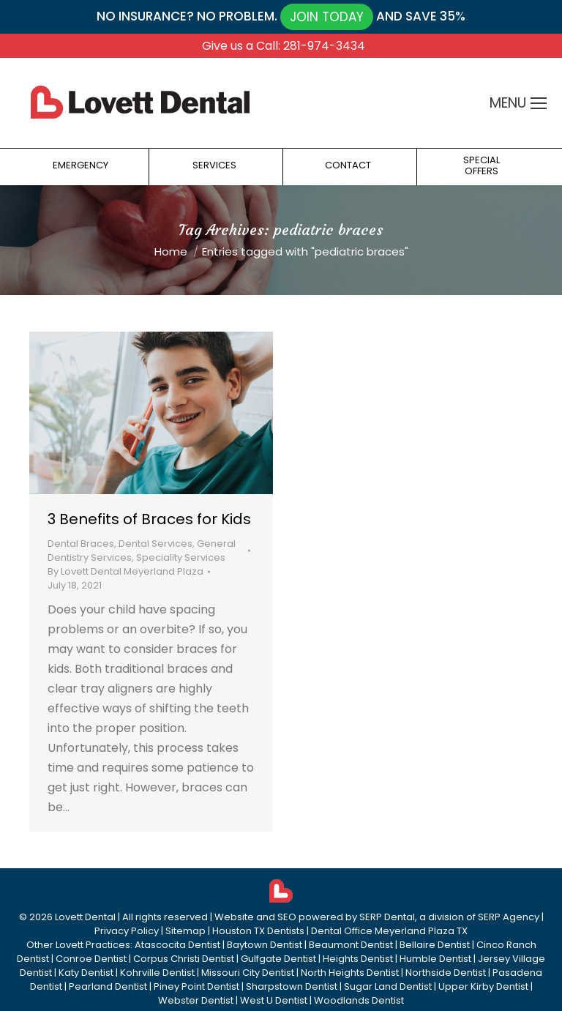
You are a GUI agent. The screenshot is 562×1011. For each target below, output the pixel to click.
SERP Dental (387, 917)
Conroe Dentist (91, 959)
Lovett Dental (85, 917)
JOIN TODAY (327, 17)
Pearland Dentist (108, 986)
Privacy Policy (126, 931)
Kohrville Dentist (157, 973)
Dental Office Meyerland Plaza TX (389, 931)
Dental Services (155, 544)
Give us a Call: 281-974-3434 (283, 45)
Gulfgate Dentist (278, 959)
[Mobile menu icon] (538, 103)
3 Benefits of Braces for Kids (149, 519)
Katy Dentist (86, 973)
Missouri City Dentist (247, 973)
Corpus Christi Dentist (183, 959)
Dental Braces (81, 544)
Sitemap (185, 931)
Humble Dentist (435, 959)
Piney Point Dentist (196, 986)
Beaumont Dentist (351, 945)
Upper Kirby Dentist (483, 986)
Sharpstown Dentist (291, 986)
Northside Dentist (445, 973)
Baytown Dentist (264, 945)
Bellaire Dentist (435, 945)
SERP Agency (508, 917)
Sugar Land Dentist (388, 986)
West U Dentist (273, 1000)
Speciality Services (180, 557)
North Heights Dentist (350, 973)
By (125, 571)
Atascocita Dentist (177, 945)
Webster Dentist (195, 1000)
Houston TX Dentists (258, 931)
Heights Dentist (358, 959)
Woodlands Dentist (359, 1000)
